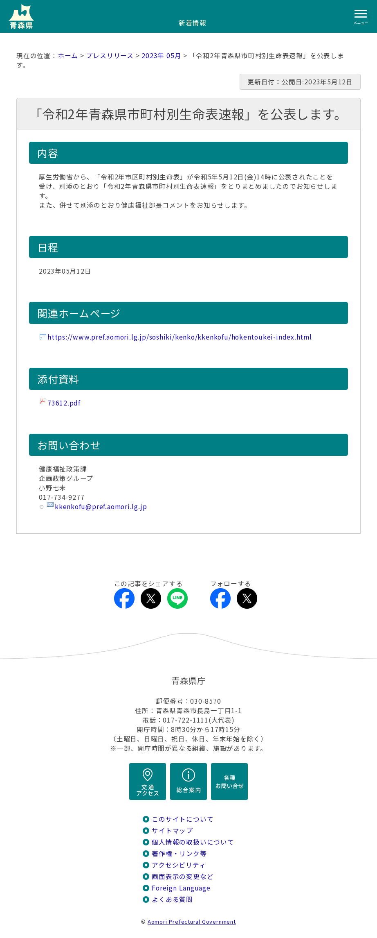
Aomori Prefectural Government (192, 921)
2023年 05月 (161, 55)
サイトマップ (172, 830)
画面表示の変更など (182, 876)
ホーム (68, 55)
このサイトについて (182, 819)
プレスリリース (110, 55)
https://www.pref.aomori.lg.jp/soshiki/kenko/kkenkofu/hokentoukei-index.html (179, 337)
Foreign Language (181, 888)
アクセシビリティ (179, 865)
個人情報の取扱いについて (193, 842)
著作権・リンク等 (179, 853)
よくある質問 (172, 899)
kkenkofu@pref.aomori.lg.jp (101, 506)
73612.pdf (64, 403)
